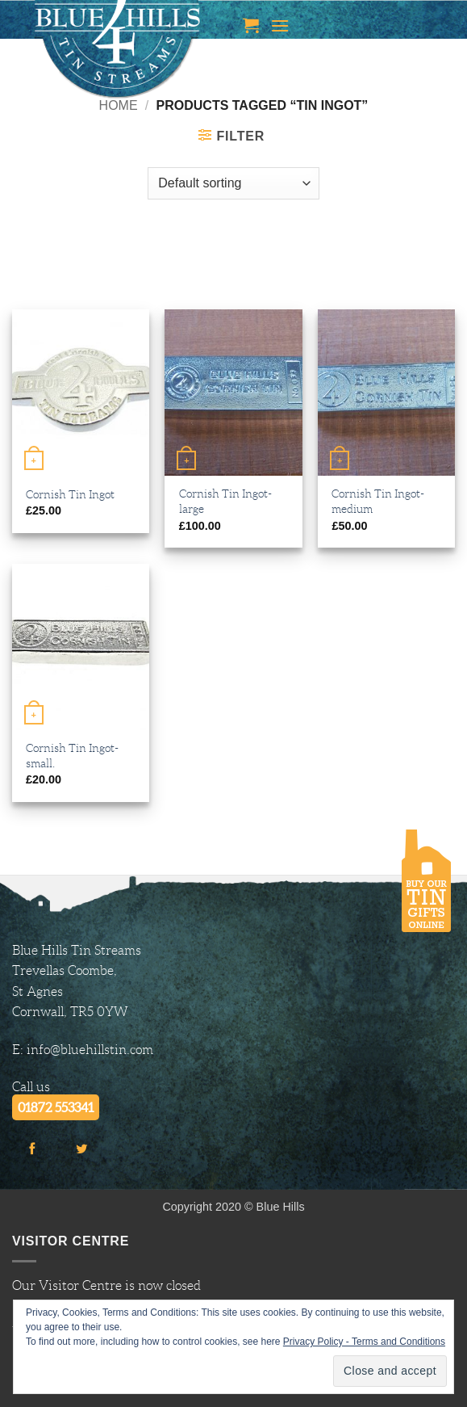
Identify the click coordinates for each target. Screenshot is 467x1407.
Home (118, 105)
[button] (251, 25)
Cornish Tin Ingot (70, 494)
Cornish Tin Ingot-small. (72, 755)
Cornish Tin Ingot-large (225, 501)
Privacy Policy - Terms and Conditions (364, 1341)
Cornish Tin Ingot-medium (377, 501)
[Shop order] (233, 183)
